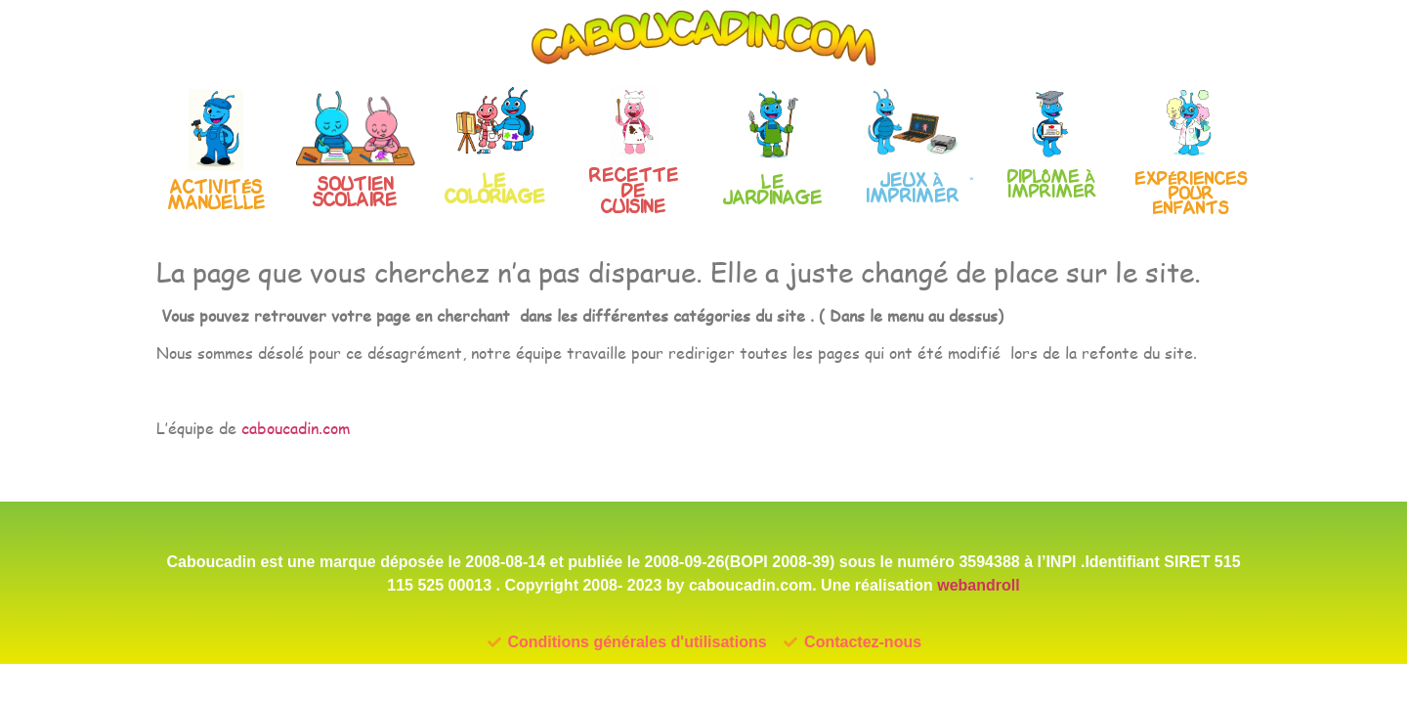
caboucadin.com (295, 428)
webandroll (978, 585)
